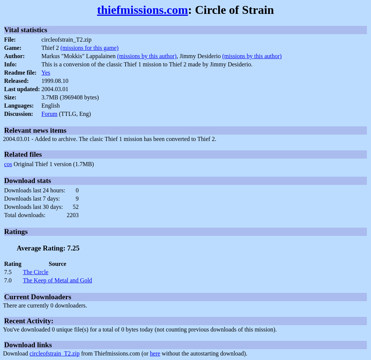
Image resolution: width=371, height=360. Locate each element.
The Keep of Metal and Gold (57, 280)
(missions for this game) (89, 48)
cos (8, 164)
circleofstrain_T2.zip (55, 353)
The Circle (35, 272)
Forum (50, 114)
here (155, 353)
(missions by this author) (147, 56)
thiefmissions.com (142, 9)
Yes (46, 72)
